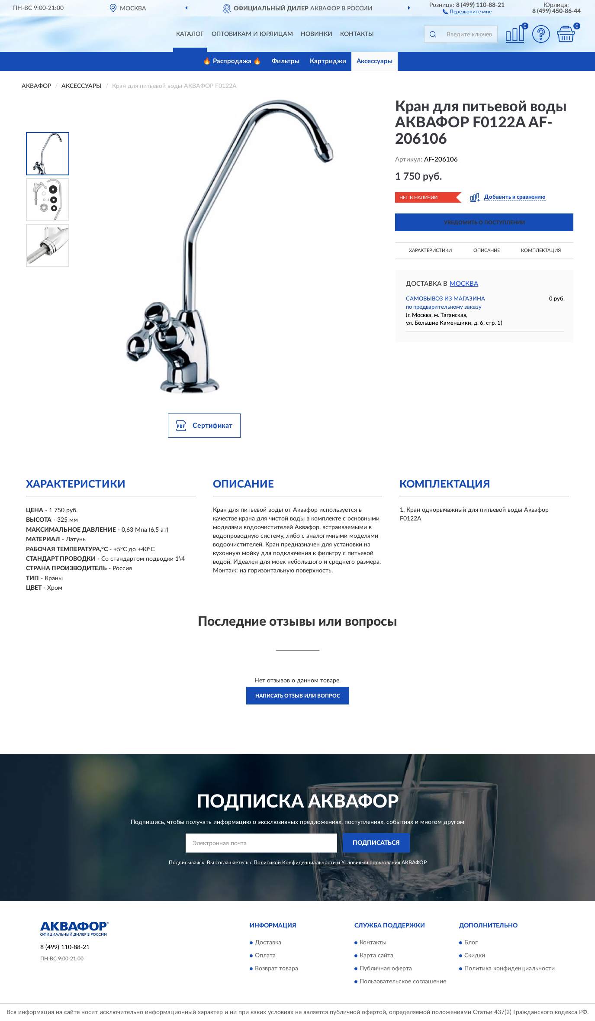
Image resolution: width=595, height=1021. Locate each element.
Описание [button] (486, 250)
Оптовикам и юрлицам (252, 34)
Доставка (268, 943)
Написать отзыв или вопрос (297, 695)
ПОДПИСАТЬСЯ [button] (376, 843)
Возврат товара (276, 969)
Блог (471, 943)
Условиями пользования (370, 862)
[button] (467, 11)
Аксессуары (374, 61)
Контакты (357, 34)
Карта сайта (376, 956)
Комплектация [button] (541, 250)
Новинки (316, 34)
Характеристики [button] (430, 250)
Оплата (265, 956)
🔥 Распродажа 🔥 (232, 61)
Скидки (474, 956)
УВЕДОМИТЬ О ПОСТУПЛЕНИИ (484, 222)
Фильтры (285, 61)
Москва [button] (464, 284)
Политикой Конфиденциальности (295, 862)
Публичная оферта (386, 969)
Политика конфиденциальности (509, 969)
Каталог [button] (190, 34)
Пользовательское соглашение (403, 982)
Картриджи (328, 61)
